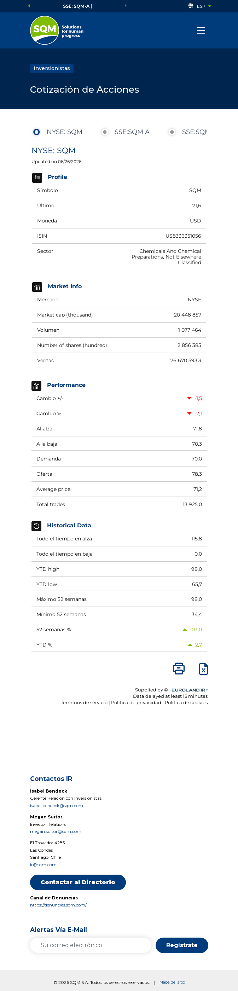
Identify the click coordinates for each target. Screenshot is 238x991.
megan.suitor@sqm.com (55, 831)
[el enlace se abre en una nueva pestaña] (56, 30)
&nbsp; (119, 432)
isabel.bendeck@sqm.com (56, 805)
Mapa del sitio (172, 982)
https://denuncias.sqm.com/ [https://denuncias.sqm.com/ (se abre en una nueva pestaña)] (58, 905)
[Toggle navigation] (201, 30)
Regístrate (182, 945)
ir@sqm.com (43, 864)
